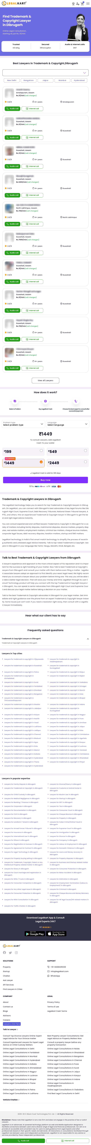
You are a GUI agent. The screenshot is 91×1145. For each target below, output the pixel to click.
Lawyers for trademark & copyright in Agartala (68, 738)
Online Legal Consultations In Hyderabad (21, 1060)
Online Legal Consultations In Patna (19, 1089)
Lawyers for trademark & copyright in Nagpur (68, 715)
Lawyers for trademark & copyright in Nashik (22, 719)
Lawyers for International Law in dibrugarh (21, 836)
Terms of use (53, 1006)
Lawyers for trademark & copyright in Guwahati (23, 666)
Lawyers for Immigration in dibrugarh (64, 832)
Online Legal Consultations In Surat (63, 1068)
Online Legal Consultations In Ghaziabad (65, 1052)
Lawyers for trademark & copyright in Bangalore (23, 694)
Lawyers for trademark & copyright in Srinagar (68, 686)
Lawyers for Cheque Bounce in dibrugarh (66, 814)
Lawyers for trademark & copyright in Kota (66, 694)
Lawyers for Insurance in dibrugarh (18, 832)
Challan (6, 976)
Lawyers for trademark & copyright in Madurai (22, 738)
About (5, 1002)
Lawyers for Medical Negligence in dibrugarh (22, 799)
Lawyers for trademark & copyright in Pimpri (67, 762)
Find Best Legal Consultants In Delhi (63, 1093)
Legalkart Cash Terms (57, 1011)
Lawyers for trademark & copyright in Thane (21, 762)
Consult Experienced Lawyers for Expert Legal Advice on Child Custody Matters (23, 1043)
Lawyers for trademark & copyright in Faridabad (23, 686)
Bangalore (29, 80)
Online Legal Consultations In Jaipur (63, 1071)
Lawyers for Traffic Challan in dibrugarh (20, 906)
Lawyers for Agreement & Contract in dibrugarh (23, 848)
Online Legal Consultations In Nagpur (20, 1071)
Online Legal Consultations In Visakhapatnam (60, 1084)
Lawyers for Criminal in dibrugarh (63, 889)
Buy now (46, 479)
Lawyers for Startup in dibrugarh (62, 799)
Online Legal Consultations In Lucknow (20, 1075)
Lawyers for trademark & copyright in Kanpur (67, 742)
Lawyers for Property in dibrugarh (63, 818)
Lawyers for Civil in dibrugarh (15, 814)
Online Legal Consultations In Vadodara (65, 1089)
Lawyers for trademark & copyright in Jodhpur (22, 730)
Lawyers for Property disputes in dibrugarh (66, 858)
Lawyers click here (12, 1024)
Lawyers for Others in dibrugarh (16, 840)
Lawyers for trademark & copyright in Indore (67, 704)
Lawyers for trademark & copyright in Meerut (22, 750)
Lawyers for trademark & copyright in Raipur (67, 672)
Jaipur (45, 80)
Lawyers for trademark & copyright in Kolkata (22, 754)
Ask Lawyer (8, 980)
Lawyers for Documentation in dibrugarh (20, 810)
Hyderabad (79, 80)
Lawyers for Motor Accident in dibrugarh (65, 873)
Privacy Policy (53, 1002)
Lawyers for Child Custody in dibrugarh (19, 795)
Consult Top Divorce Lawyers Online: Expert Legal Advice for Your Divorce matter (22, 1037)
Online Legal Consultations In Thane (19, 1083)
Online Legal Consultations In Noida (63, 1048)
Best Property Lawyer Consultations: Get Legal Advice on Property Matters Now (65, 1037)
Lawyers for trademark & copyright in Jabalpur (22, 708)
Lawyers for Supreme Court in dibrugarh (65, 828)
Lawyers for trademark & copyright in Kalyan (22, 715)
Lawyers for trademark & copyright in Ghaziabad (69, 758)
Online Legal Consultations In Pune (63, 1064)
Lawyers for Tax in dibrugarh (61, 806)
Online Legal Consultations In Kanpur (64, 1075)
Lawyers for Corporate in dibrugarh (18, 806)
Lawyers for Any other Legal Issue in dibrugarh (22, 889)
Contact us (8, 1006)
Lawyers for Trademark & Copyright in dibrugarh (23, 788)
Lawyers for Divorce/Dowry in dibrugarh (65, 784)
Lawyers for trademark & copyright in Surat (21, 682)
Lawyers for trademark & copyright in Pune (67, 719)
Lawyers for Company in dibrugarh (63, 840)
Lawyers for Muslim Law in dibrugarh (64, 795)
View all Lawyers (45, 380)
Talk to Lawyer (10, 1029)
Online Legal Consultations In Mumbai (20, 1056)
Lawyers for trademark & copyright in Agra (21, 742)
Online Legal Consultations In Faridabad (21, 1052)
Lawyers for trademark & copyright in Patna (21, 672)
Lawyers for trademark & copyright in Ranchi (67, 690)
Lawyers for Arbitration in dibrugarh (64, 879)
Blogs (5, 1011)
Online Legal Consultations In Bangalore (65, 1056)
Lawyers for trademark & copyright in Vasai (21, 723)
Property (7, 967)
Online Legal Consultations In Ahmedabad (22, 1068)
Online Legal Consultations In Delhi (18, 1048)
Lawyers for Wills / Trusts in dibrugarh (19, 879)
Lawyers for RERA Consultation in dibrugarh (21, 900)
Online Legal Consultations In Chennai (64, 1060)
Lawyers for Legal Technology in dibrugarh (21, 852)
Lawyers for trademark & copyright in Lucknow (68, 746)
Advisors (7, 1015)
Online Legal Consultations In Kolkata (20, 1064)
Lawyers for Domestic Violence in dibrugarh (67, 848)
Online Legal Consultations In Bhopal (19, 1079)
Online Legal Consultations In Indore (63, 1079)
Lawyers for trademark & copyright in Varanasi (68, 750)
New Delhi (11, 80)
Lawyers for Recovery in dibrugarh (17, 818)
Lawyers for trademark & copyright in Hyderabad (23, 758)
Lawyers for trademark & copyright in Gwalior (22, 704)
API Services (8, 985)
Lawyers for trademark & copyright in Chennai (22, 734)
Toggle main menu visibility (88, 3)
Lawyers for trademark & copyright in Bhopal (67, 698)
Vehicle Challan (11, 1100)
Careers (6, 1020)
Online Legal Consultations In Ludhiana (20, 1093)
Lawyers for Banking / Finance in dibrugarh (21, 802)
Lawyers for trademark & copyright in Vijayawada (24, 659)
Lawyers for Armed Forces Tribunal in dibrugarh (23, 828)
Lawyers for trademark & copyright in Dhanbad (22, 690)
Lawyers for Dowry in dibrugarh (16, 869)
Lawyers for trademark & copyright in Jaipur (67, 727)
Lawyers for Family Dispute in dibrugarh (20, 784)
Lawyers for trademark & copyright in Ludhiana (22, 727)
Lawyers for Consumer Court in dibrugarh (66, 810)
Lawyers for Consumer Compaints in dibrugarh (22, 883)
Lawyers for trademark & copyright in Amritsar (68, 723)
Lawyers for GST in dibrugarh (61, 802)
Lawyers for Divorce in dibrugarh (62, 836)
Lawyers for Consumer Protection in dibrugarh (68, 869)
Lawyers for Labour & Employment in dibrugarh (68, 844)
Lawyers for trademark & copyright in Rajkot (67, 676)
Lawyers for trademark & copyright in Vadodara (69, 682)
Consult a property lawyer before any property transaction (64, 1043)
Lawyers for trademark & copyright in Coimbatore (69, 734)
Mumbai (62, 80)
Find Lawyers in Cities (12, 989)
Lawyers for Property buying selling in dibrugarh (23, 858)
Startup (6, 971)
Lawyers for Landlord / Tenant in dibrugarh (21, 822)
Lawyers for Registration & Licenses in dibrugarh (23, 844)
